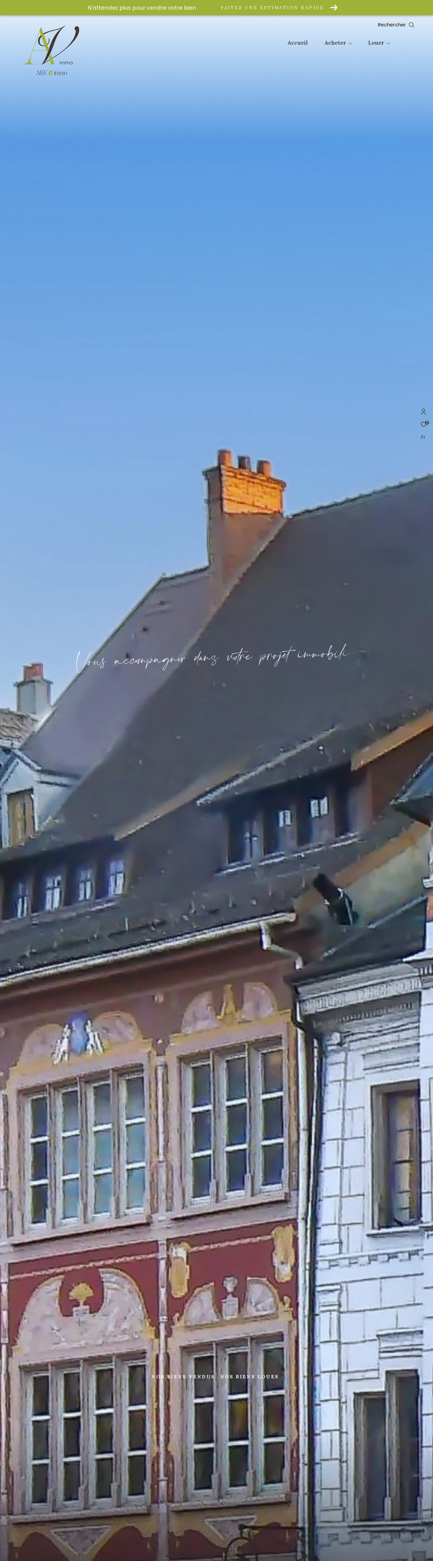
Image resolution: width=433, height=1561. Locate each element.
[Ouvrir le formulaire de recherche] (408, 25)
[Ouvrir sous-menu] (350, 43)
